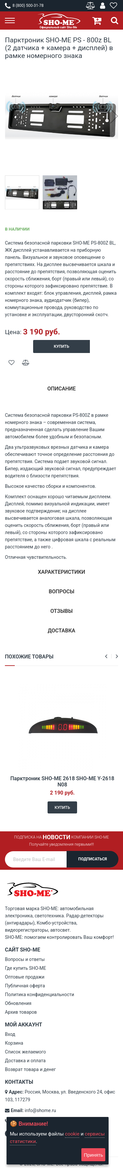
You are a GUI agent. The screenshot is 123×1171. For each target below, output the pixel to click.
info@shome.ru (40, 1110)
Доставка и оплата (25, 1060)
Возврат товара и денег (30, 1069)
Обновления (18, 1003)
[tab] (61, 391)
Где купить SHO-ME (25, 968)
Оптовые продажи (24, 977)
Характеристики (61, 572)
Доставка (61, 631)
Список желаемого (25, 1051)
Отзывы (61, 611)
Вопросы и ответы (25, 959)
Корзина (14, 1043)
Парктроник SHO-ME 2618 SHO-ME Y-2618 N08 (62, 781)
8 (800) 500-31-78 (24, 5)
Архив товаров (21, 1012)
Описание (61, 389)
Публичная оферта (25, 985)
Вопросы (61, 591)
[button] (114, 116)
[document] (57, 1140)
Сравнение (91, 5)
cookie (72, 1134)
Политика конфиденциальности (39, 994)
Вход (10, 1034)
